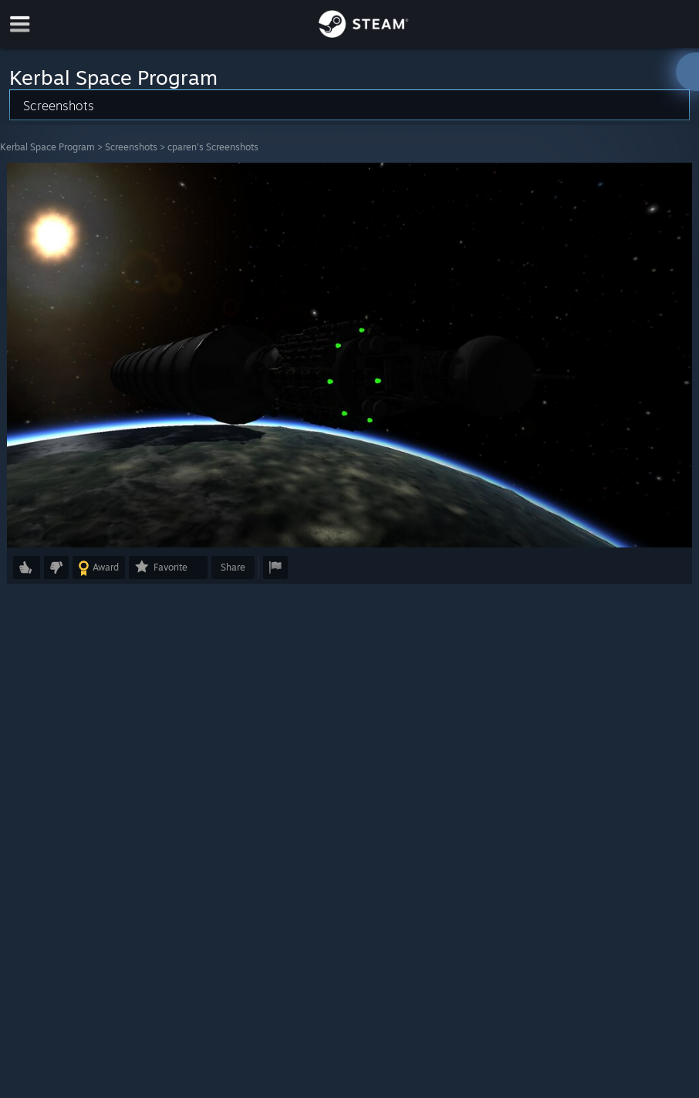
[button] (26, 567)
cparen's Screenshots (212, 147)
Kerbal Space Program (47, 147)
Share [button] (233, 567)
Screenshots (131, 147)
